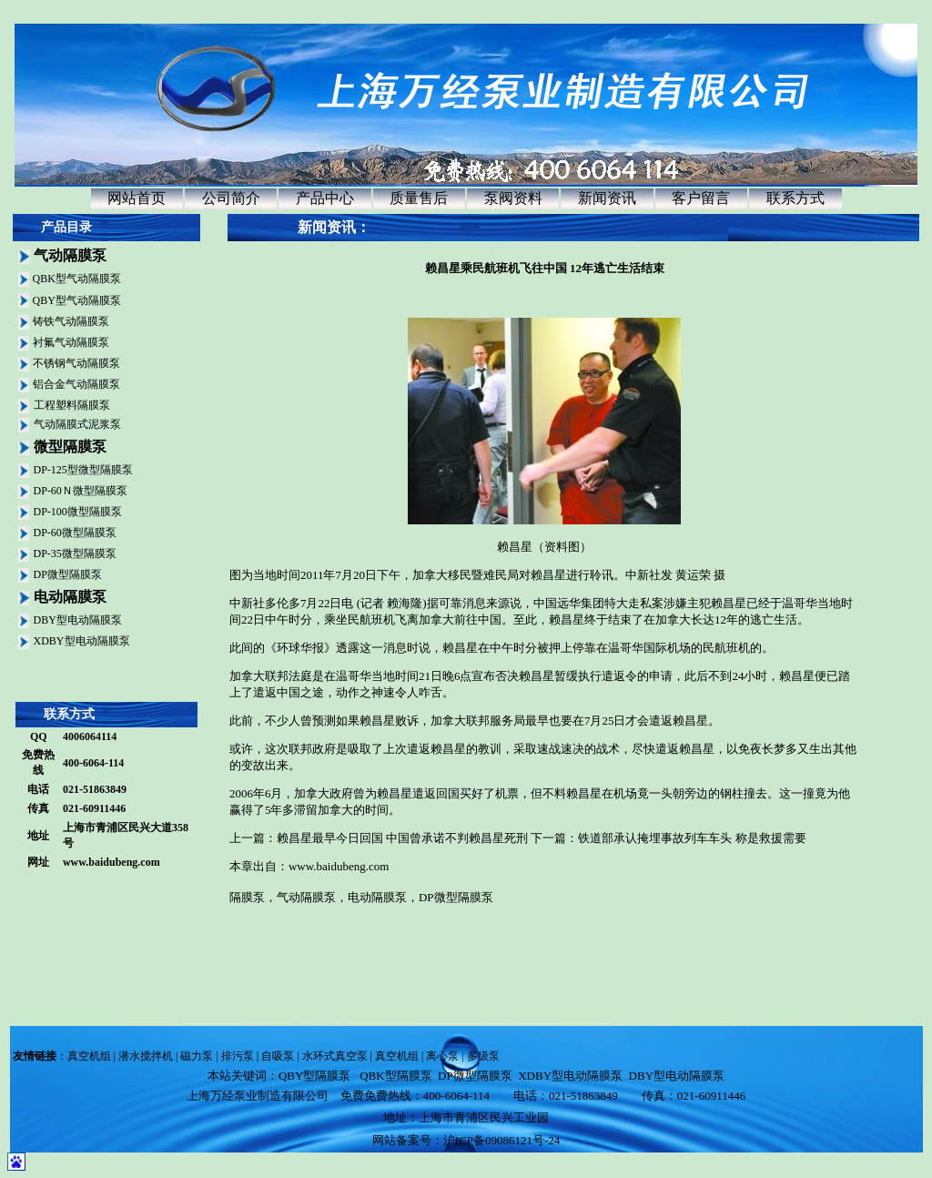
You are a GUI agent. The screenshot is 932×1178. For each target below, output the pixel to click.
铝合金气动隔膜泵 (76, 384)
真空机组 (89, 1056)
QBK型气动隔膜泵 (77, 278)
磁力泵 (196, 1056)
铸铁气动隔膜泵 (71, 321)
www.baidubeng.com (111, 862)
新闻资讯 (607, 198)
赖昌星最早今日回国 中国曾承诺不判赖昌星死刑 (402, 838)
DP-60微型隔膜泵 (75, 532)
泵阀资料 (513, 198)
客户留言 (701, 198)
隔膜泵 (247, 897)
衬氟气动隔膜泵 (71, 342)
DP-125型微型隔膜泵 (83, 469)
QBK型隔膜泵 (395, 1075)
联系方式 (795, 198)
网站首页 (136, 198)
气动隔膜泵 (306, 897)
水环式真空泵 (335, 1056)
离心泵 (442, 1056)
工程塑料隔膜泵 (72, 405)
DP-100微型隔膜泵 (78, 511)
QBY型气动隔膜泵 (77, 300)
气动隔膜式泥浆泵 (77, 424)
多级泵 (483, 1056)
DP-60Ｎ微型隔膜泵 (80, 490)
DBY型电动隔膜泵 (78, 620)
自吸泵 (277, 1056)
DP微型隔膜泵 (68, 574)
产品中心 (325, 198)
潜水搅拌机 (145, 1056)
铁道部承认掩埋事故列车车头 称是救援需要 (691, 838)
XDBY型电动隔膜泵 (82, 641)
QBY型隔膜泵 (314, 1075)
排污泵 (237, 1056)
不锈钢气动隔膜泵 (76, 363)
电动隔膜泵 (377, 897)
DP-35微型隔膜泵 (75, 553)
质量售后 (419, 198)
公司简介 (231, 198)
